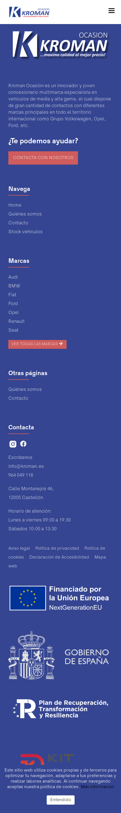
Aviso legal (19, 548)
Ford (13, 304)
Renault (16, 322)
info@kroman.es (26, 466)
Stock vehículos (25, 232)
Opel (13, 313)
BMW (14, 286)
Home (14, 205)
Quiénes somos (25, 214)
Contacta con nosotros (43, 158)
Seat (13, 330)
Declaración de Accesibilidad (59, 557)
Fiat (12, 295)
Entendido (60, 800)
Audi (13, 277)
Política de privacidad (57, 548)
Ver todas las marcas (37, 343)
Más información (97, 787)
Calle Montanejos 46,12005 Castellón (31, 493)
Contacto (18, 223)
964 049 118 (20, 475)
